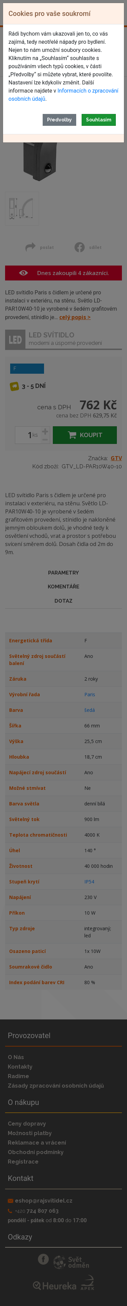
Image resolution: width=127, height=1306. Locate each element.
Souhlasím (98, 119)
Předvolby (59, 119)
